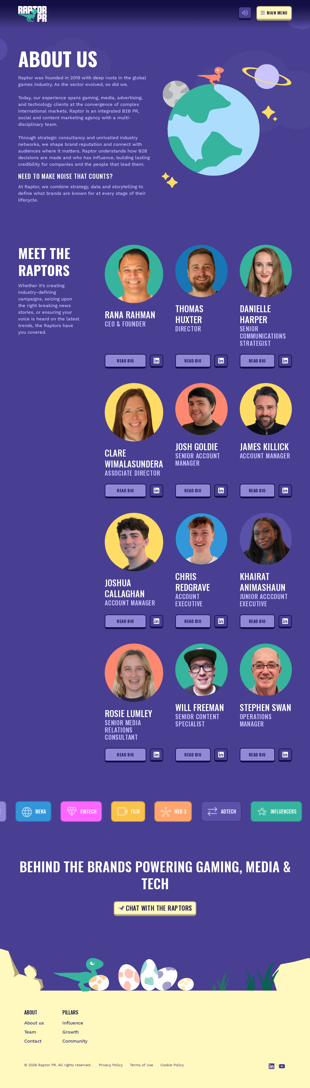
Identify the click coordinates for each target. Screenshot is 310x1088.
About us (34, 1023)
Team (30, 1032)
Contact (32, 1041)
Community (74, 1041)
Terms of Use (141, 1065)
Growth (70, 1032)
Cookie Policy (172, 1065)
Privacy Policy (111, 1065)
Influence (72, 1023)
